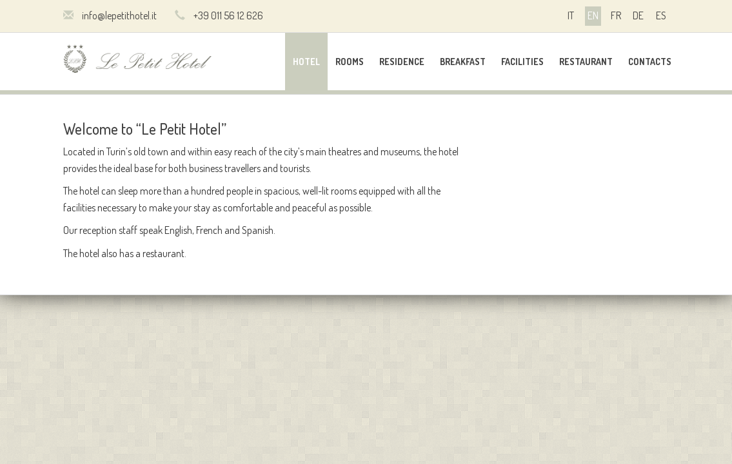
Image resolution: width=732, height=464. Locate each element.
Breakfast (463, 61)
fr (616, 15)
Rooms (349, 61)
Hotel (306, 61)
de (638, 15)
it (571, 15)
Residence (401, 61)
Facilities (522, 61)
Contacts (649, 61)
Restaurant (586, 61)
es (661, 15)
